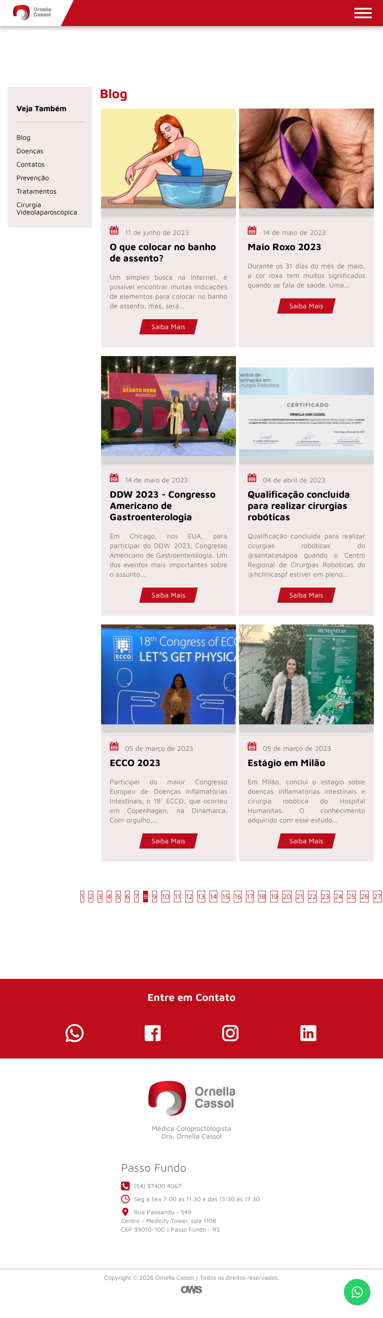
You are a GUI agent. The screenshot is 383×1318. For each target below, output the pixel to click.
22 (312, 896)
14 (213, 896)
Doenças (29, 151)
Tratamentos (36, 191)
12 (189, 896)
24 (338, 896)
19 (274, 896)
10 (165, 896)
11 (177, 896)
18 (262, 896)
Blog (23, 137)
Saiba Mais (168, 326)
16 (237, 896)
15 (225, 896)
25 (351, 896)
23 (325, 896)
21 (299, 896)
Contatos (30, 164)
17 (249, 896)
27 (377, 896)
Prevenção (32, 178)
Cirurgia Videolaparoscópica (46, 208)
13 (201, 896)
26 (364, 896)
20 (287, 896)
